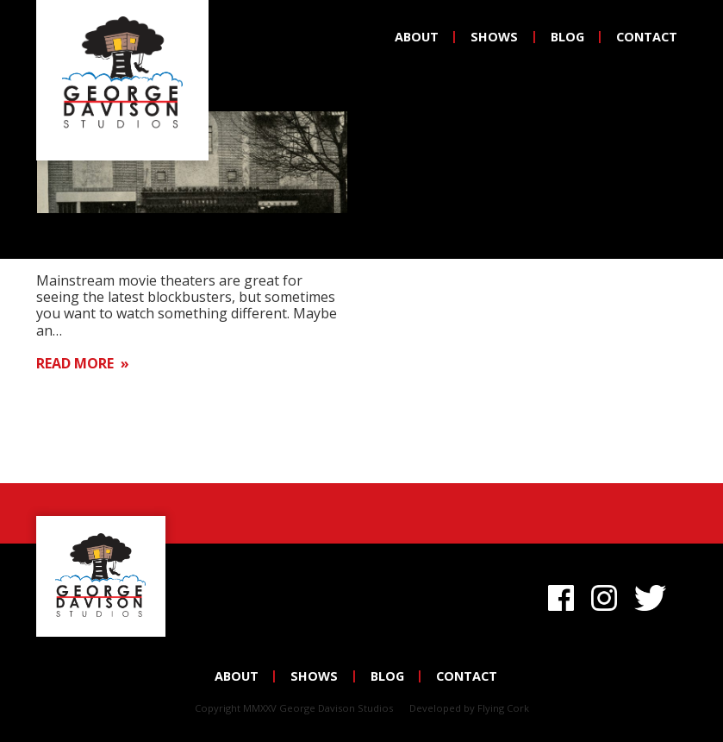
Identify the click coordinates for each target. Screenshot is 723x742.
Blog (567, 36)
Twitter (653, 595)
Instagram (604, 595)
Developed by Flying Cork (469, 707)
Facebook (561, 595)
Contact (646, 36)
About (417, 36)
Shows (494, 36)
